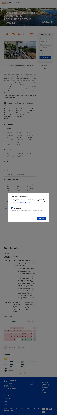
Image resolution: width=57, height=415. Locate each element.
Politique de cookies (25, 203)
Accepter (41, 218)
